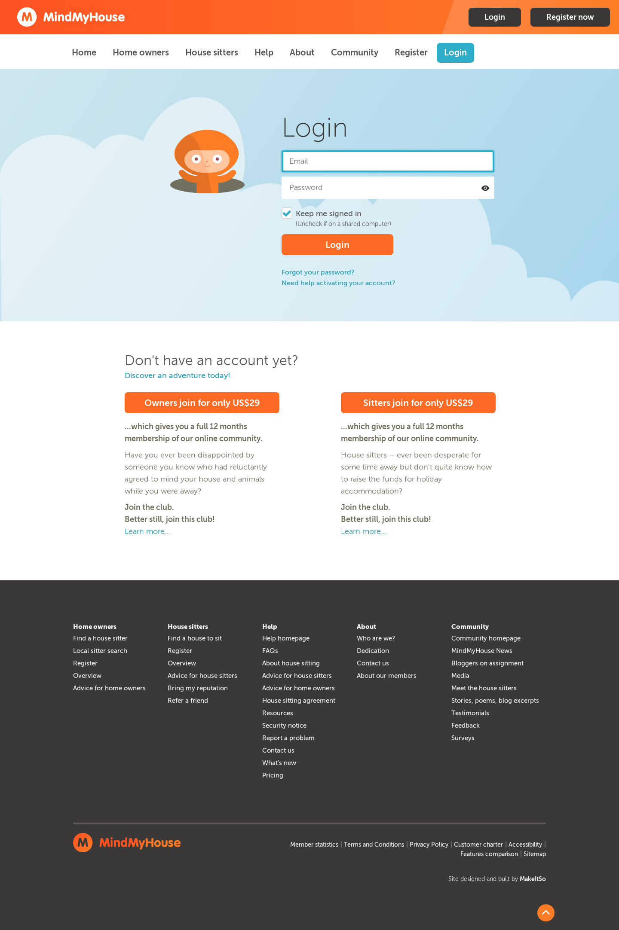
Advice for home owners (109, 688)
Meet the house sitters (484, 688)
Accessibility (525, 844)
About (302, 52)
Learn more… (147, 531)
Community (354, 52)
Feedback (465, 725)
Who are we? (376, 638)
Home (84, 52)
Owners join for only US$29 (202, 402)
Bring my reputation (198, 688)
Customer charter (478, 844)
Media (460, 676)
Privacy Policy (429, 844)
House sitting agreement (298, 700)
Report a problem (288, 738)
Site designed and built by (497, 879)
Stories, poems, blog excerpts (495, 700)
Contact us (278, 750)
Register (411, 52)
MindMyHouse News (481, 651)
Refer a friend (188, 700)
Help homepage (286, 638)
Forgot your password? (318, 272)
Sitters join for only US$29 (418, 402)
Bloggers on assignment (487, 663)
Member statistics (314, 844)
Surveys (463, 738)
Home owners (141, 52)
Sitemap (535, 854)
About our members (387, 676)
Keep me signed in (329, 213)
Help (263, 52)
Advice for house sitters (202, 676)
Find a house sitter (100, 638)
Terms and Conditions (374, 844)
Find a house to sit (195, 638)
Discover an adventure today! (177, 375)
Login (494, 17)
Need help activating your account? (338, 283)
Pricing (272, 775)
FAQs (270, 651)
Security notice (284, 725)
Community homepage (486, 638)
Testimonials (470, 713)
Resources (277, 713)
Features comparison (489, 854)
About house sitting (291, 663)
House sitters (211, 52)
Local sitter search (100, 651)
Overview (87, 676)
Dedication (373, 651)
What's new (279, 763)
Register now (570, 17)
